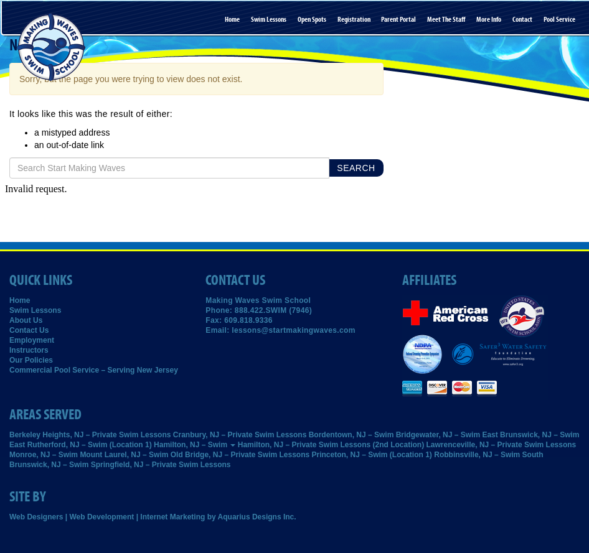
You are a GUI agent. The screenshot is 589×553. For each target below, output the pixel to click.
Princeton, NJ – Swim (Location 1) (372, 454)
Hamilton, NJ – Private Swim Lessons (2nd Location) (331, 444)
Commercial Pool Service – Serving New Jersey (93, 370)
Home (232, 19)
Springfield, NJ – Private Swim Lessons (161, 464)
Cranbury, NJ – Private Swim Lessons (240, 434)
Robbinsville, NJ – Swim (477, 454)
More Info (488, 19)
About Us (25, 320)
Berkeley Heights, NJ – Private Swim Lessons (90, 434)
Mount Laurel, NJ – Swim (124, 454)
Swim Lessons (268, 19)
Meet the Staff (446, 19)
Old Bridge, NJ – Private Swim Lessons (240, 454)
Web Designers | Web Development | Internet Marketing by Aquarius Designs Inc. (152, 517)
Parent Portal (398, 19)
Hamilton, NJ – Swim (194, 444)
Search (356, 168)
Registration (353, 19)
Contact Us (29, 330)
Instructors (29, 350)
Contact (522, 19)
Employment (31, 340)
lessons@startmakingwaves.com (294, 330)
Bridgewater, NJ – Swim (438, 434)
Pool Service (559, 19)
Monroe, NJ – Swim (43, 454)
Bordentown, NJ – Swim (351, 434)
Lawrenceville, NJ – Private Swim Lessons (501, 444)
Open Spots (312, 19)
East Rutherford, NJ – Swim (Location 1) (80, 444)
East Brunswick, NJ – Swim (530, 434)
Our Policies (31, 360)
